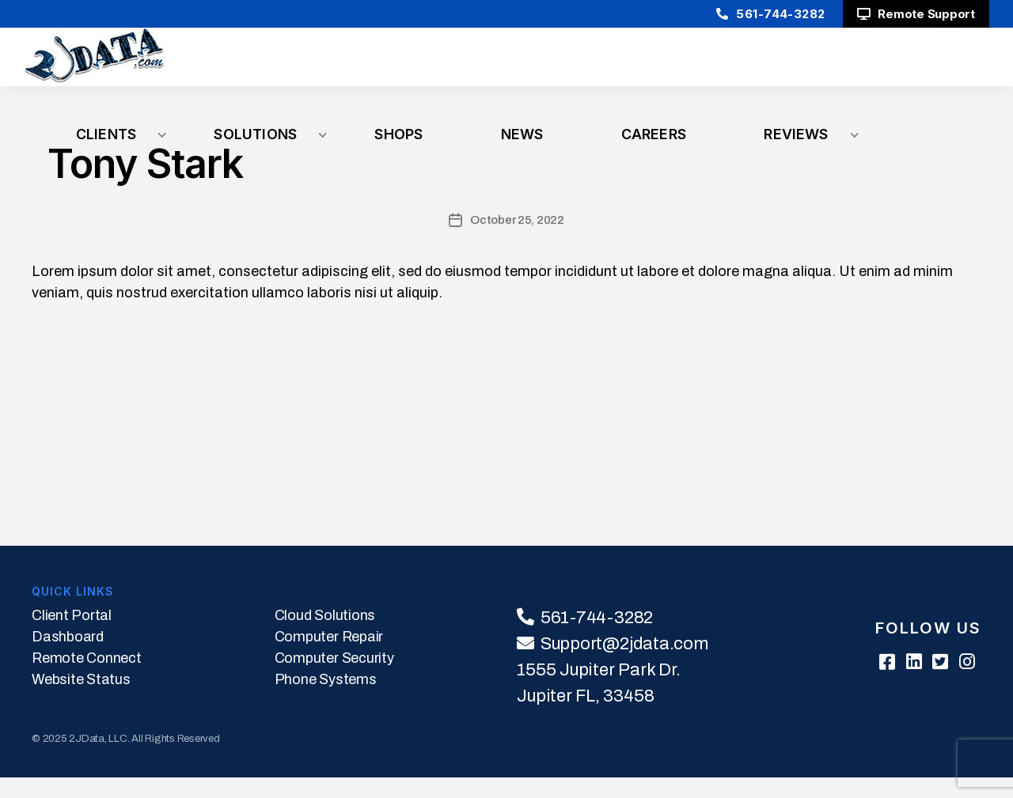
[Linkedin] (901, 683)
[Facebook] (868, 683)
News (748, 66)
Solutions (548, 66)
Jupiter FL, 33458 (585, 716)
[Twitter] (934, 683)
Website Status (81, 700)
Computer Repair (329, 657)
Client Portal (72, 636)
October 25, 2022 (517, 240)
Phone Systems (326, 700)
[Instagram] (966, 683)
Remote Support (916, 13)
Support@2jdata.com (624, 664)
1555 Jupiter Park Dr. (598, 690)
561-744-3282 (763, 13)
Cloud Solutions (325, 636)
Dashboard (68, 657)
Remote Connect (87, 678)
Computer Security (334, 678)
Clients (435, 66)
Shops (658, 66)
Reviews (949, 66)
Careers (843, 66)
